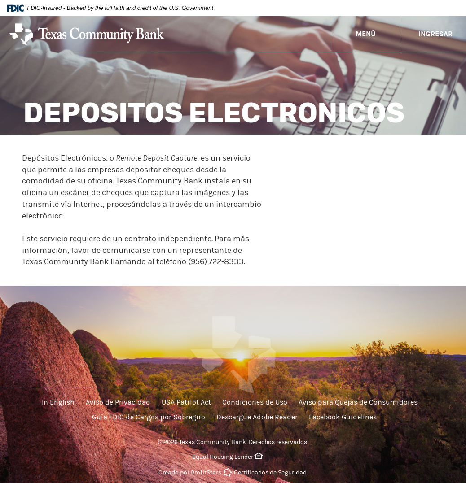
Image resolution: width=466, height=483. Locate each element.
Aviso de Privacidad (118, 402)
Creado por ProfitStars (189, 472)
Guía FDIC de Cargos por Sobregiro (148, 417)
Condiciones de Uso (254, 402)
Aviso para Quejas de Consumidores (358, 402)
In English (58, 402)
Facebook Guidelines (343, 417)
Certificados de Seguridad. (271, 472)
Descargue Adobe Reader (257, 417)
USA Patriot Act (186, 402)
